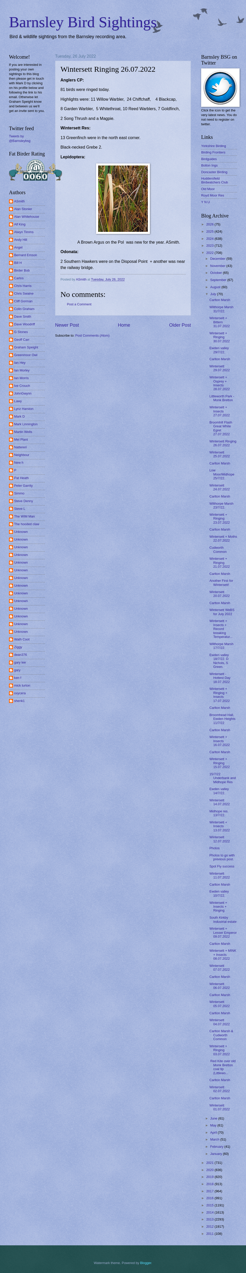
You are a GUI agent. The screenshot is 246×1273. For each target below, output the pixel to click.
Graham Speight (26, 347)
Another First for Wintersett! (221, 582)
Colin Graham (24, 309)
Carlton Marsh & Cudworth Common (221, 1035)
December (218, 259)
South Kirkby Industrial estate (223, 919)
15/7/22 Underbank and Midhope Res (222, 778)
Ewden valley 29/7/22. (219, 350)
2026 (210, 224)
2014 (210, 1212)
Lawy (18, 401)
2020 (210, 1170)
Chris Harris (23, 286)
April (214, 1132)
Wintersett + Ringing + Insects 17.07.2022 (219, 694)
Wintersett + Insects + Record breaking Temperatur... (220, 629)
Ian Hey (19, 363)
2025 (210, 231)
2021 (210, 1163)
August (215, 287)
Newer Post (67, 325)
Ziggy (18, 647)
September (218, 280)
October (216, 273)
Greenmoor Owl (25, 355)
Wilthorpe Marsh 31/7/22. (221, 309)
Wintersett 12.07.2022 (219, 839)
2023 (210, 245)
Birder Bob (22, 270)
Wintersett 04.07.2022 (219, 1022)
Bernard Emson (25, 255)
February (217, 1146)
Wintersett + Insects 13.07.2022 (219, 826)
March (215, 1139)
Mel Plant (21, 439)
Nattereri (20, 447)
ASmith (19, 201)
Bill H (18, 263)
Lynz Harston (23, 409)
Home (124, 325)
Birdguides (209, 159)
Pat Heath (21, 478)
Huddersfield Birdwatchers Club (214, 180)
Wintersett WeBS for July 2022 (221, 612)
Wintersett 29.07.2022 (219, 368)
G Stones (21, 332)
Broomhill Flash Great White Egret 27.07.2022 (220, 428)
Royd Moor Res (212, 195)
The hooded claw (26, 524)
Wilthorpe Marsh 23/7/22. (221, 505)
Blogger (145, 1263)
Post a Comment (79, 304)
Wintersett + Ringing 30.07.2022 (219, 337)
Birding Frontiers (213, 152)
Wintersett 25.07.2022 (219, 454)
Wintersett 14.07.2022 (219, 802)
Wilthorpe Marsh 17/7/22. (221, 646)
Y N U (205, 202)
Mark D (19, 416)
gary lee (20, 662)
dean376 (20, 655)
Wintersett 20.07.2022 (219, 594)
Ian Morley (21, 370)
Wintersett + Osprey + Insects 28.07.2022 (219, 383)
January (216, 1154)
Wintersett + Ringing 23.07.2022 (219, 518)
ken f (17, 678)
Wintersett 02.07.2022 (219, 1089)
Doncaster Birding (214, 172)
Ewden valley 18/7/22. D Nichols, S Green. (219, 661)
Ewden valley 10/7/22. (219, 893)
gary (17, 670)
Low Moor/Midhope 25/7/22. (221, 474)
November (218, 266)
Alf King (19, 224)
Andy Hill (20, 240)
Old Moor (208, 189)
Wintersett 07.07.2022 (219, 967)
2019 (210, 1177)
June (214, 1118)
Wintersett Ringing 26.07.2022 (222, 443)
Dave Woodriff (24, 324)
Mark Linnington (26, 424)
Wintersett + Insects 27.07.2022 (219, 411)
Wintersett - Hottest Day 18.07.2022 (219, 678)
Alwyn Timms (24, 232)
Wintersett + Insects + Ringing (218, 907)
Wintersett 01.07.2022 (219, 1107)
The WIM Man (24, 516)
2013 (210, 1219)
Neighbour (21, 455)
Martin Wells (23, 432)
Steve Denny (23, 501)
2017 (210, 1191)
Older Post (180, 325)
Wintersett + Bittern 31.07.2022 (219, 322)
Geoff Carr (21, 339)
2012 (210, 1226)
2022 (210, 253)
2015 (210, 1205)
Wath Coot (21, 639)
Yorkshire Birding (213, 146)
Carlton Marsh (219, 300)
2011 (210, 1234)
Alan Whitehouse (26, 217)
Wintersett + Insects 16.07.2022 (219, 741)
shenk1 (19, 701)
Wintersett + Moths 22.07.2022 (223, 538)
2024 (210, 239)
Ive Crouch (22, 386)
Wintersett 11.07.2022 (219, 875)
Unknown (21, 532)
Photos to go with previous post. (222, 857)
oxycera (20, 693)
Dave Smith (22, 316)
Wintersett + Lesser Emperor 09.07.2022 (223, 932)
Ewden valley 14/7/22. (219, 791)
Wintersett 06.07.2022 (219, 986)
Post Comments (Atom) (92, 335)
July (213, 294)
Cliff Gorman (23, 301)
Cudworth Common (218, 549)
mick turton (22, 685)
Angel (18, 247)
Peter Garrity (23, 486)
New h (19, 462)
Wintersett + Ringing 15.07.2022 (219, 763)
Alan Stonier (23, 209)
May (213, 1125)
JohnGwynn (23, 393)
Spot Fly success (221, 866)
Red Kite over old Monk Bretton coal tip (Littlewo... (222, 1067)
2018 (210, 1184)
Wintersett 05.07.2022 (219, 1004)
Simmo (19, 493)
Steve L (19, 509)
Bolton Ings (209, 165)
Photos (214, 848)
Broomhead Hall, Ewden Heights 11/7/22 (222, 719)
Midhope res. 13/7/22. (218, 813)
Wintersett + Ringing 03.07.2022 (219, 1050)
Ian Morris (21, 378)
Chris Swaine (24, 293)
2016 (210, 1198)
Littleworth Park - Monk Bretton (221, 398)
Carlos (19, 278)
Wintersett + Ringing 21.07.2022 (219, 562)
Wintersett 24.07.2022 (219, 487)
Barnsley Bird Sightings (83, 22)
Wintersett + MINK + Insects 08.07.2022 (222, 954)
